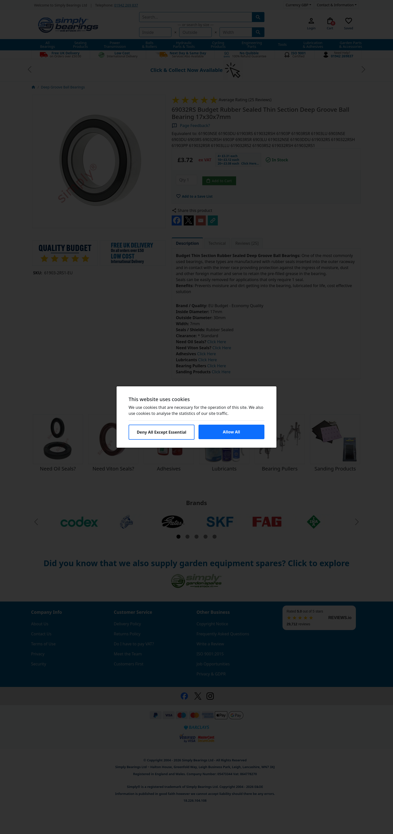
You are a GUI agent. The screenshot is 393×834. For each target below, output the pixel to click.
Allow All (231, 432)
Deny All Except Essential (161, 432)
